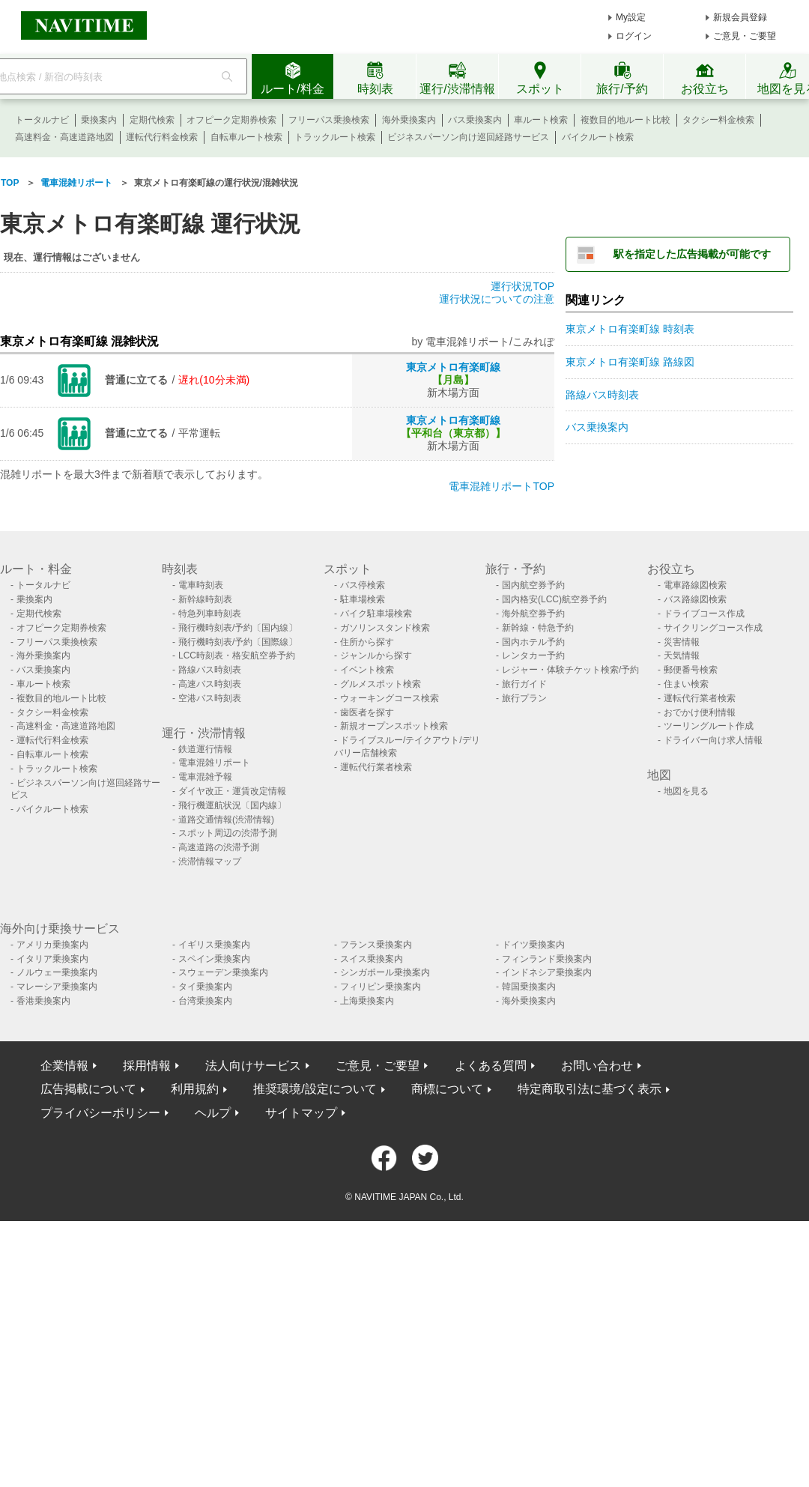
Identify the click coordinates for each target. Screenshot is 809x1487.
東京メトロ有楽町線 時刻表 (630, 329)
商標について (447, 1088)
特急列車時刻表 (209, 613)
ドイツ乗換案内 (533, 944)
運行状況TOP (522, 286)
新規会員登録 (740, 17)
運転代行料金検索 (162, 137)
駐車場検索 (362, 599)
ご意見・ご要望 (744, 36)
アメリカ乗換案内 (52, 944)
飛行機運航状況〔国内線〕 (232, 805)
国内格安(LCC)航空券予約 (554, 599)
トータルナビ (42, 120)
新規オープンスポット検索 (394, 726)
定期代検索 (152, 120)
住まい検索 (686, 684)
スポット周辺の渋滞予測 (227, 833)
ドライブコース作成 (704, 613)
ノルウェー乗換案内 (56, 972)
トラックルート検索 (334, 137)
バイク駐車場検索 (376, 613)
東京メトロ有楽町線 (453, 367)
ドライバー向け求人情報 (713, 740)
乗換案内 (99, 120)
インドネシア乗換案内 (547, 972)
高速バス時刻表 (209, 684)
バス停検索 (362, 585)
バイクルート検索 (598, 137)
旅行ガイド (524, 684)
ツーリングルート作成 (709, 726)
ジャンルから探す (376, 655)
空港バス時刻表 (209, 698)
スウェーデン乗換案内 (223, 972)
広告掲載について (88, 1088)
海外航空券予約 (533, 613)
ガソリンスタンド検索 (385, 628)
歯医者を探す (367, 712)
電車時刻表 (200, 585)
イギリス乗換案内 (214, 944)
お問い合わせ (597, 1065)
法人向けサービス (253, 1065)
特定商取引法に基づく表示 (589, 1088)
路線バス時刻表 (602, 395)
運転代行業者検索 (376, 767)
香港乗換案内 (43, 1001)
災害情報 (682, 642)
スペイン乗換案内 (214, 959)
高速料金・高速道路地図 (64, 137)
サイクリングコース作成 (713, 628)
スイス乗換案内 (371, 959)
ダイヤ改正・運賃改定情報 (232, 791)
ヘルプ (213, 1112)
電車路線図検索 (695, 585)
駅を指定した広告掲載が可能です (692, 254)
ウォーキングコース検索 (389, 698)
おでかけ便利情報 (700, 712)
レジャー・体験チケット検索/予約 (570, 669)
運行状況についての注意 (496, 299)
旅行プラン (524, 698)
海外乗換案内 (409, 120)
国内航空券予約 (533, 585)
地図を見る (686, 791)
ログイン (634, 36)
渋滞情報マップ (209, 861)
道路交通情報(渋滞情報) (226, 819)
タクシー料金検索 (718, 120)
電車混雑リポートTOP (501, 486)
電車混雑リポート (214, 762)
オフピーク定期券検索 (231, 120)
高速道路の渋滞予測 (218, 847)
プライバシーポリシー (100, 1112)
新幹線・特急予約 (538, 628)
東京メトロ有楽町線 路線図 (630, 362)
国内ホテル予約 (533, 642)
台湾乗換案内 (205, 1001)
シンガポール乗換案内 (385, 972)
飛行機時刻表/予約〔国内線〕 (237, 628)
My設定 (631, 17)
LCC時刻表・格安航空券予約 (236, 655)
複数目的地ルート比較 (625, 120)
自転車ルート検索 (246, 137)
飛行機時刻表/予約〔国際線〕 (237, 642)
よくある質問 (491, 1065)
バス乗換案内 (475, 120)
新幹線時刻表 (205, 599)
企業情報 (64, 1065)
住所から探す (367, 642)
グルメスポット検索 (380, 684)
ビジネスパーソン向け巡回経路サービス (468, 137)
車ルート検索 (541, 120)
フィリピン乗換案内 (380, 986)
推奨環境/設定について (314, 1088)
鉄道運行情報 (205, 749)
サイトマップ (301, 1112)
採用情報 (147, 1065)
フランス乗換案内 (376, 944)
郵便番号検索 (691, 669)
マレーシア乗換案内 (56, 986)
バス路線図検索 (695, 599)
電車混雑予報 (205, 777)
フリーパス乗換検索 (328, 120)
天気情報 (682, 655)
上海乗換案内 (367, 1001)
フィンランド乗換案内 (547, 959)
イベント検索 (367, 669)
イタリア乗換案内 (52, 959)
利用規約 (195, 1088)
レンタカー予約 (533, 655)
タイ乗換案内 (205, 986)
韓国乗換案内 (529, 986)
